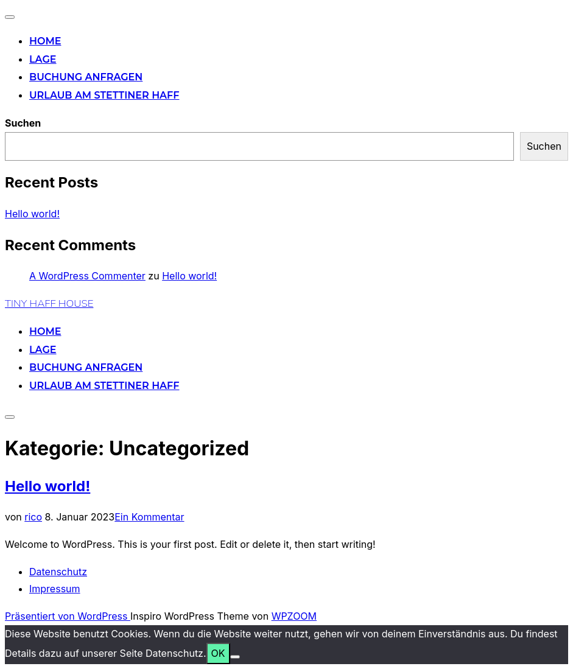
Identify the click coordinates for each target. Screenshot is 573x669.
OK (218, 653)
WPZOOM (294, 616)
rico (33, 517)
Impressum (54, 589)
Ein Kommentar (149, 517)
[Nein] (235, 657)
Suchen (23, 123)
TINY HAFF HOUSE (49, 303)
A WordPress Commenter (87, 276)
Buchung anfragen (85, 77)
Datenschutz (58, 572)
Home (45, 41)
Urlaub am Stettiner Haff (104, 95)
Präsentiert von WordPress (67, 616)
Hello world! (32, 214)
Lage (43, 59)
